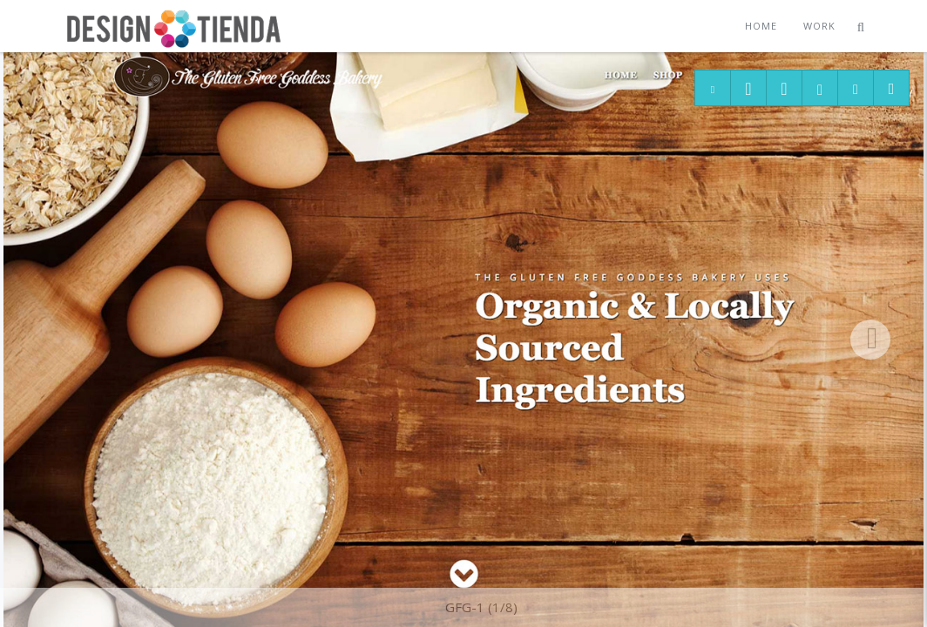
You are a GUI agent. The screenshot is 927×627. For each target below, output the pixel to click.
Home (761, 25)
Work (819, 25)
